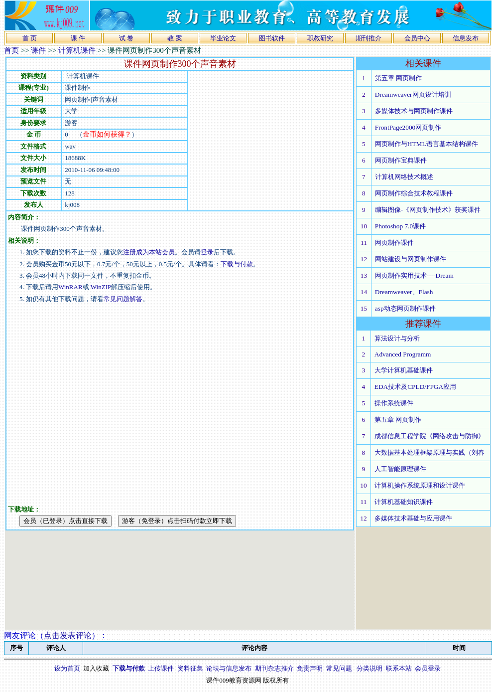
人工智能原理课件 (400, 469)
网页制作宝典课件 (401, 160)
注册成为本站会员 (149, 252)
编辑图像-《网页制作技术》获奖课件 (428, 209)
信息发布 (466, 38)
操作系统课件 (393, 403)
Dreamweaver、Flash (404, 292)
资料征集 (190, 668)
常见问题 (339, 668)
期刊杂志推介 (274, 668)
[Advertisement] (93, 398)
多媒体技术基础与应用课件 (413, 518)
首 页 (29, 38)
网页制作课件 (394, 242)
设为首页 (67, 668)
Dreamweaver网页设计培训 (413, 94)
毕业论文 (223, 38)
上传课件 (161, 668)
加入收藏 (96, 668)
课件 (38, 50)
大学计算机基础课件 (403, 370)
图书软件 (272, 38)
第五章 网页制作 (398, 78)
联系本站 (399, 668)
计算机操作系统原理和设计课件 (419, 485)
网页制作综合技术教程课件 (414, 193)
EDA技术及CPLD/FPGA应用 (415, 386)
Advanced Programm (402, 354)
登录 (207, 252)
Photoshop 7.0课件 (400, 226)
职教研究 (320, 38)
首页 (11, 50)
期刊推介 (368, 38)
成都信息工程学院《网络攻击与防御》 (429, 436)
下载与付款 (237, 264)
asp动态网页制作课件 (405, 308)
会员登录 (428, 668)
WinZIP (100, 287)
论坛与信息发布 (228, 668)
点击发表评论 (68, 635)
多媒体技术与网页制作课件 (414, 111)
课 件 (78, 38)
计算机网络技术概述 (404, 176)
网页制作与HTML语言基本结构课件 (426, 144)
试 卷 (126, 38)
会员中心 (417, 38)
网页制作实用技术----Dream (414, 275)
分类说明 (369, 668)
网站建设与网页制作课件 (410, 259)
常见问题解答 (123, 299)
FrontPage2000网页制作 (408, 127)
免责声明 (310, 668)
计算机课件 (77, 50)
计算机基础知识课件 (403, 502)
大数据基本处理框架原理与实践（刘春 (429, 452)
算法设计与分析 (397, 338)
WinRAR (70, 287)
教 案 (174, 38)
